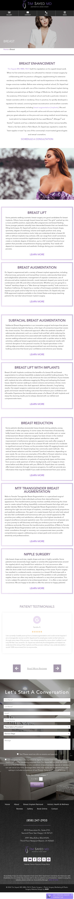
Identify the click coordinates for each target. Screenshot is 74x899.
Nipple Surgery (37, 561)
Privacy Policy (46, 871)
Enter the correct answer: (37, 782)
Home (5, 56)
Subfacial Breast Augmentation (37, 327)
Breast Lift (37, 219)
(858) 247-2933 (37, 827)
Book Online (42, 815)
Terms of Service (35, 871)
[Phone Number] (37, 727)
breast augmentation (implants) (46, 114)
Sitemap (26, 871)
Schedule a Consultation (37, 145)
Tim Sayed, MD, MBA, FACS (19, 75)
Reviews (19, 815)
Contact (54, 815)
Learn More (37, 261)
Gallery (30, 815)
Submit (37, 791)
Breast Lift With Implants (37, 374)
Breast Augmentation (37, 274)
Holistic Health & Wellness (58, 811)
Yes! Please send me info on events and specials (38, 761)
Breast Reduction (37, 429)
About (16, 811)
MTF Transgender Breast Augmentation (37, 496)
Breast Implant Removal (33, 811)
